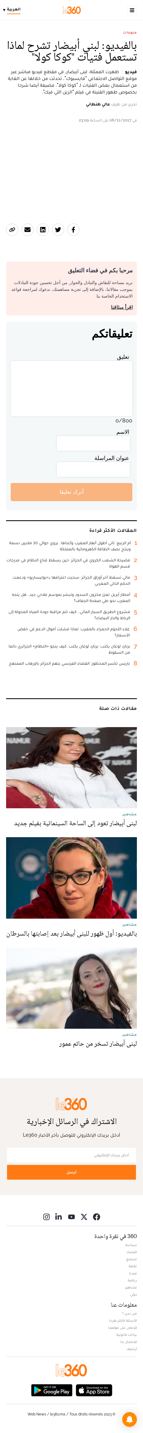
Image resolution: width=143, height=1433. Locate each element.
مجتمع (131, 1259)
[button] (129, 1419)
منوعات (130, 32)
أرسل (71, 1172)
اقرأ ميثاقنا (122, 307)
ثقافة (133, 1266)
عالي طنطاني (98, 103)
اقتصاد (132, 1252)
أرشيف (132, 1349)
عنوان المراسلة (111, 458)
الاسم (122, 432)
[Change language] (13, 10)
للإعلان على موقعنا (122, 1327)
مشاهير (131, 1287)
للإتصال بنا (128, 1342)
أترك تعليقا (72, 492)
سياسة (131, 1245)
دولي (133, 1294)
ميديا (133, 1273)
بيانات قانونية (126, 1334)
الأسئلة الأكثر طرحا (123, 1320)
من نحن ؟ (129, 1313)
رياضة (132, 1280)
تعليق (123, 357)
